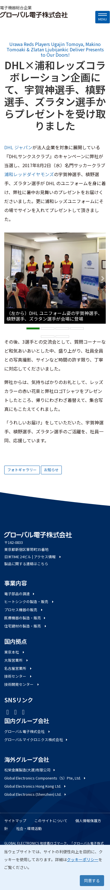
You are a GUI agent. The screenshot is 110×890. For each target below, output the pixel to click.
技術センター (18, 676)
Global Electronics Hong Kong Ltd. (35, 786)
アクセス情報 (48, 556)
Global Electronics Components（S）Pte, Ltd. (45, 778)
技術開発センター (22, 684)
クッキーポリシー (82, 859)
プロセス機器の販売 (23, 609)
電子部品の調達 (19, 593)
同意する (92, 880)
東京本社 (14, 652)
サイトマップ (15, 820)
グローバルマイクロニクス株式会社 (36, 739)
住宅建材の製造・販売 (25, 626)
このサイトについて (50, 820)
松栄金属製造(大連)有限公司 (30, 769)
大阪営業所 (16, 660)
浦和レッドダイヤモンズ (29, 174)
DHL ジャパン (18, 147)
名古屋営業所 (18, 668)
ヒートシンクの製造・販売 (29, 601)
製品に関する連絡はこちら (26, 563)
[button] (7, 278)
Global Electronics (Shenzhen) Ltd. (35, 794)
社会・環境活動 (29, 828)
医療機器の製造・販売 (25, 617)
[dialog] (55, 867)
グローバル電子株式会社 (27, 731)
